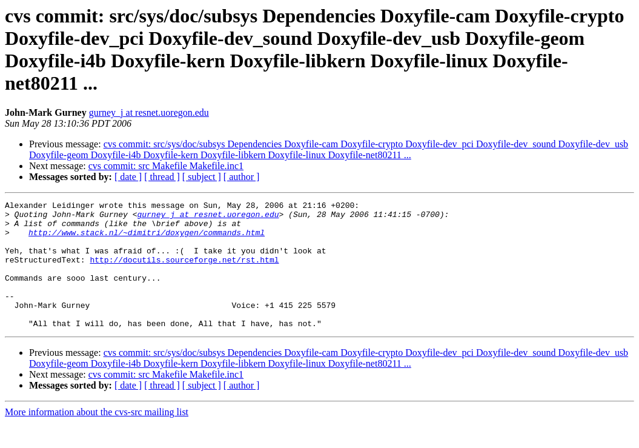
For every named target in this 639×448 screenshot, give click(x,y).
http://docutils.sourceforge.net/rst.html (184, 272)
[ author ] (241, 177)
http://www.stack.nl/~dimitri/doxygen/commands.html (146, 239)
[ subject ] (201, 177)
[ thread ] (162, 177)
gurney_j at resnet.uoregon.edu (149, 112)
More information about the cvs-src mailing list (96, 437)
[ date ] (128, 177)
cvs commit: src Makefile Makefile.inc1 (165, 166)
